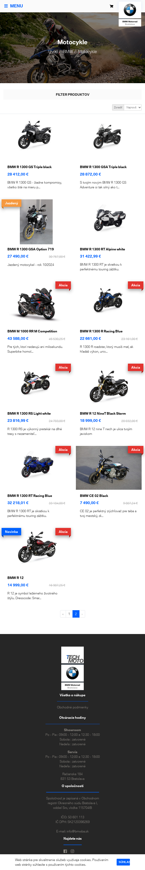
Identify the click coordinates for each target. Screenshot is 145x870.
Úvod (53, 51)
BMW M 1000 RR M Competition (32, 331)
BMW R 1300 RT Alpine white (102, 249)
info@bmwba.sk (78, 831)
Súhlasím (124, 862)
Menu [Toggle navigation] (13, 6)
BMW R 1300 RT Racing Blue (29, 496)
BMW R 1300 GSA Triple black (103, 167)
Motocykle (87, 51)
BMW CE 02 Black (94, 496)
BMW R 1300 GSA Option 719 (30, 249)
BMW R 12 (15, 578)
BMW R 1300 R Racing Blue (101, 331)
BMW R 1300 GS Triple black (29, 167)
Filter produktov (72, 94)
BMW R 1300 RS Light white (29, 413)
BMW (68, 51)
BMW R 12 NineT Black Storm (103, 413)
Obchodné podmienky (72, 707)
